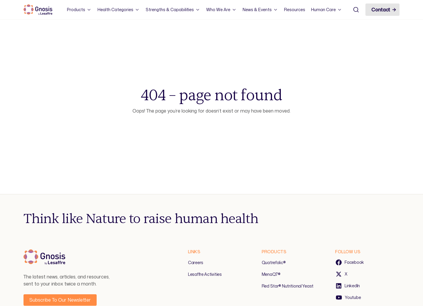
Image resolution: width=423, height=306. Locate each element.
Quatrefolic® (274, 262)
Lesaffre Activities (205, 274)
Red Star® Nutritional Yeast (287, 286)
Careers (195, 262)
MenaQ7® (271, 274)
